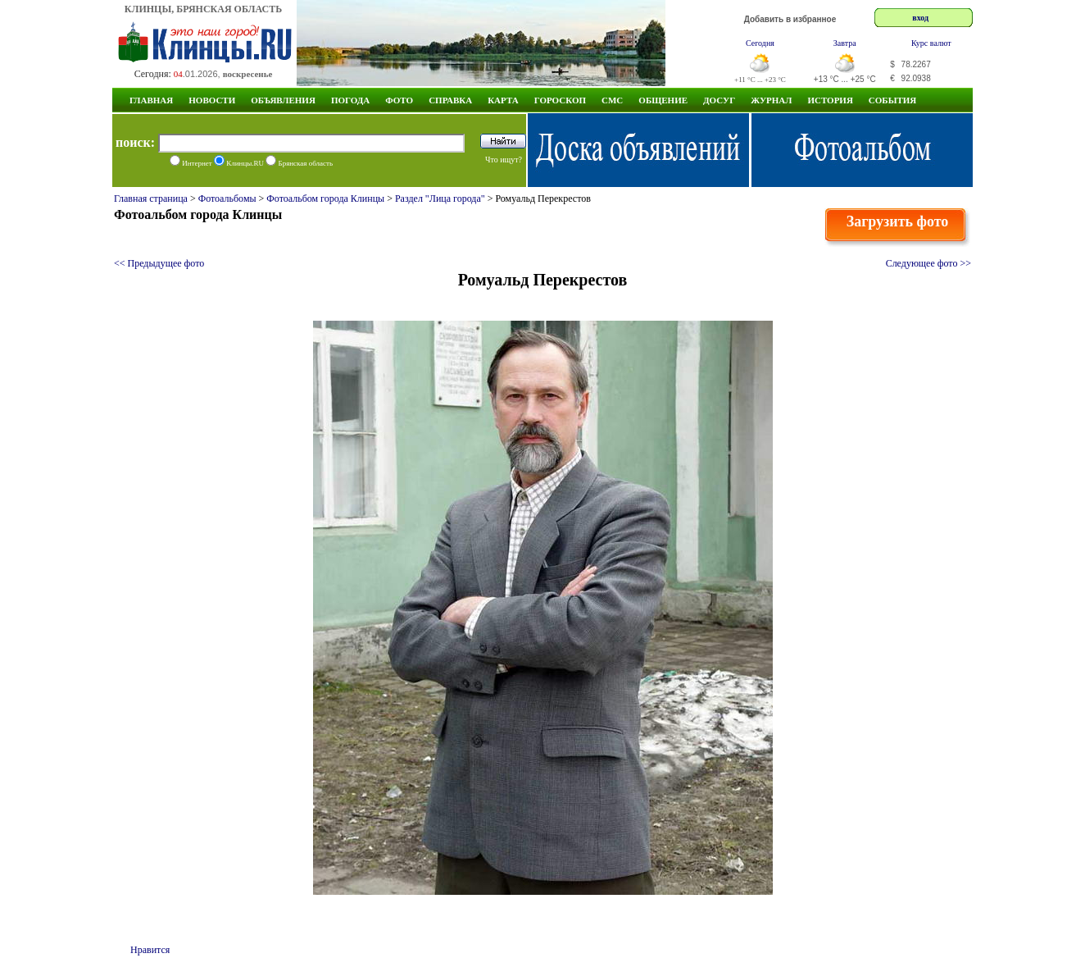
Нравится (150, 950)
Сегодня (760, 43)
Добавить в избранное (790, 19)
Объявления (283, 100)
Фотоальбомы (227, 198)
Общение (663, 100)
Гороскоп (560, 100)
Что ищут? (503, 159)
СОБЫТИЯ (892, 100)
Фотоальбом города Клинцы (325, 198)
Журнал (771, 100)
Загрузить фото (898, 221)
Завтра (844, 43)
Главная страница (151, 198)
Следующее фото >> (928, 263)
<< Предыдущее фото (159, 263)
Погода (350, 100)
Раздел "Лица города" (440, 198)
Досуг (719, 100)
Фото (399, 100)
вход (920, 17)
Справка (450, 100)
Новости (211, 100)
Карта (503, 100)
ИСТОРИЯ (829, 100)
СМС (612, 100)
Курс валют (931, 43)
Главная (151, 100)
